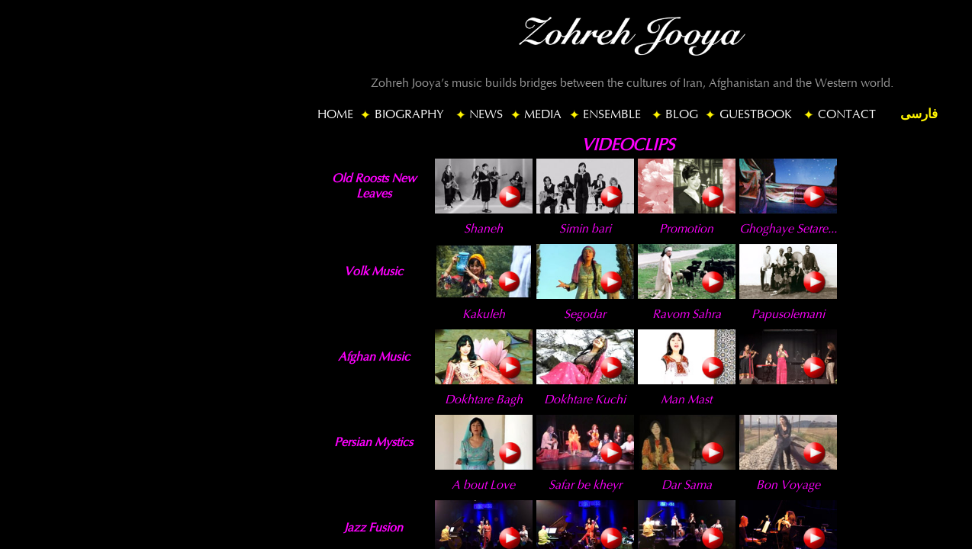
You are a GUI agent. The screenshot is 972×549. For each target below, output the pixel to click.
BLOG (681, 114)
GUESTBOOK (755, 114)
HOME (335, 114)
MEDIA (543, 114)
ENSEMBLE (612, 114)
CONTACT (847, 114)
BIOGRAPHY (409, 114)
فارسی (919, 114)
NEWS (486, 114)
